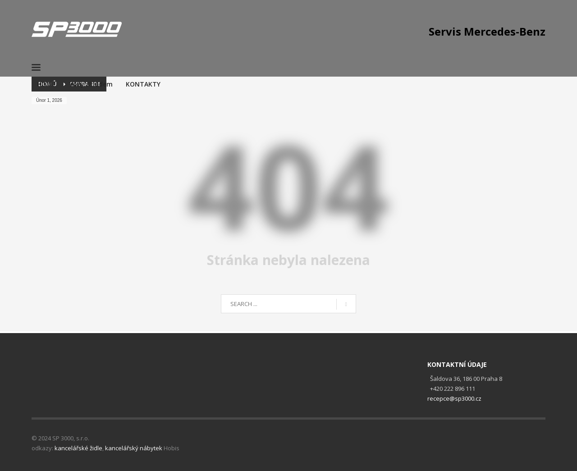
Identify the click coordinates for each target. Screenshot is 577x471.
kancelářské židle (78, 448)
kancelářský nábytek (133, 448)
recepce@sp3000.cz (454, 398)
